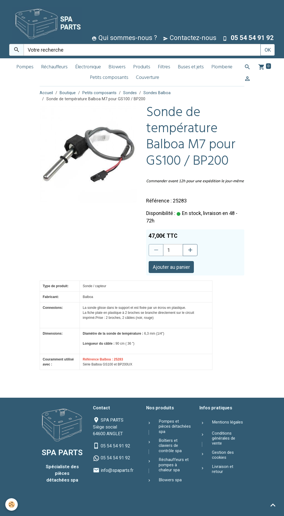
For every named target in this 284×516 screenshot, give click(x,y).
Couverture (147, 77)
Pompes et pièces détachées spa (175, 426)
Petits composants (109, 77)
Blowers (117, 67)
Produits (141, 67)
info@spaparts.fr (117, 470)
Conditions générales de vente (223, 438)
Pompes (25, 67)
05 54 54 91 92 (115, 446)
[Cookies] (12, 504)
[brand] (46, 23)
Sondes (130, 93)
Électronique (88, 67)
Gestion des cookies (223, 455)
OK (268, 50)
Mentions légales (227, 422)
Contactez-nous (189, 38)
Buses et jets (191, 67)
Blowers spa (170, 479)
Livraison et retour (222, 469)
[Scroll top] (273, 505)
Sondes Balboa (157, 93)
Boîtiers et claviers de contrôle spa (170, 445)
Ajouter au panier (171, 267)
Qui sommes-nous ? (124, 38)
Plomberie (221, 67)
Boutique (68, 93)
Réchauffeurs (54, 67)
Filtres (164, 67)
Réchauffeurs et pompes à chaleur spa (174, 464)
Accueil (46, 93)
